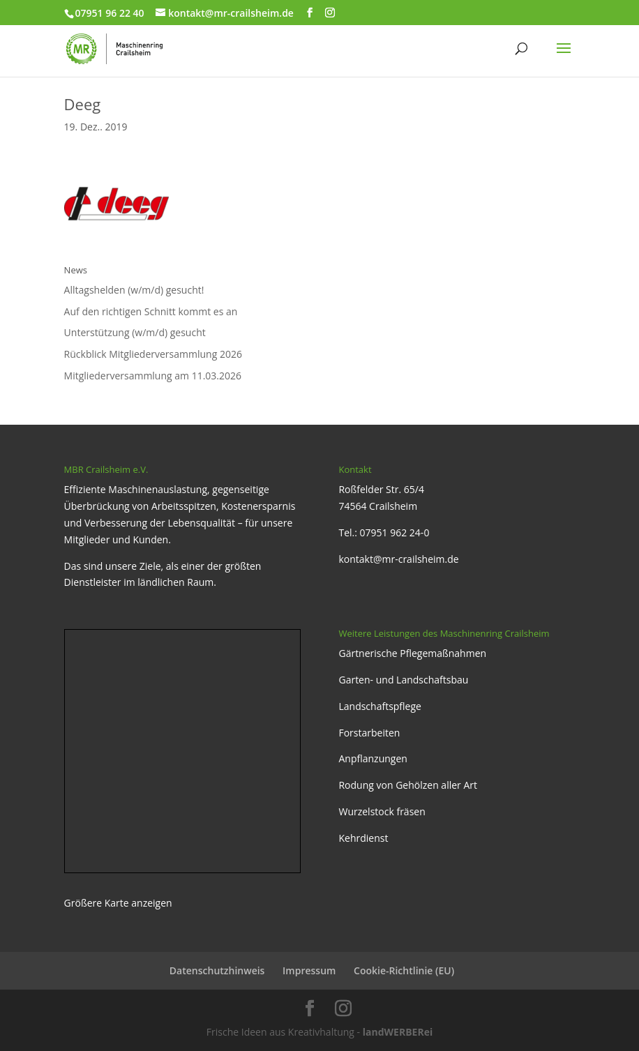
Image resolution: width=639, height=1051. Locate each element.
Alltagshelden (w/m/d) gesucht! (134, 289)
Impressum (309, 970)
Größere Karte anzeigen (118, 902)
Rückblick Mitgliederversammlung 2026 (153, 354)
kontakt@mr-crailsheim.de (398, 559)
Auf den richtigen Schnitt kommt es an (151, 311)
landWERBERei (398, 1031)
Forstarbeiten (369, 732)
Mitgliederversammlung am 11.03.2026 (152, 375)
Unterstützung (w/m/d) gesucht (135, 332)
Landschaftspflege (379, 706)
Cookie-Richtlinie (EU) (404, 970)
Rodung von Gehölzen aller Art (407, 785)
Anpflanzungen (372, 758)
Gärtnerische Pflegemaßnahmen (412, 653)
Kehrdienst (363, 838)
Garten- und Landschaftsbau (403, 679)
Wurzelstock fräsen (381, 811)
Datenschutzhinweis (217, 970)
